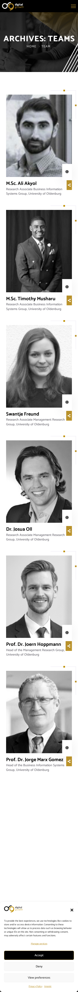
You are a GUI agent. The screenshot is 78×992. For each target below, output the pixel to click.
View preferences (39, 977)
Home (31, 46)
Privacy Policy (35, 986)
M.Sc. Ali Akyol (21, 184)
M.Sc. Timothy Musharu (30, 299)
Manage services (39, 944)
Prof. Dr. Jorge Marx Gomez (34, 760)
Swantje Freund (22, 414)
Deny (39, 966)
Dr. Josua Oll (19, 529)
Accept (39, 955)
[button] (72, 910)
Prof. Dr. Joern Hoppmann (33, 644)
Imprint (47, 986)
